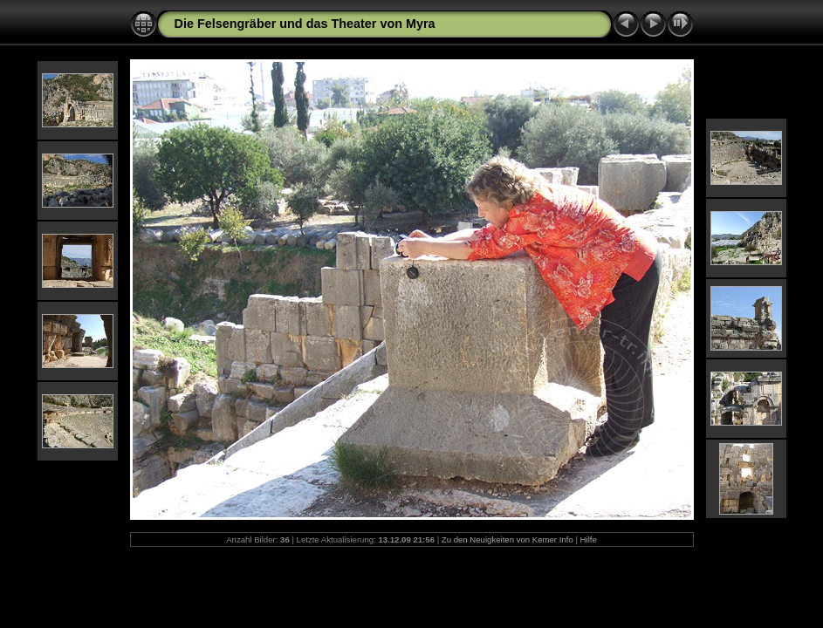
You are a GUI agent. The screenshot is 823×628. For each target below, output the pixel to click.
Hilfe (588, 539)
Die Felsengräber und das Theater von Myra (305, 24)
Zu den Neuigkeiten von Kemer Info (507, 539)
